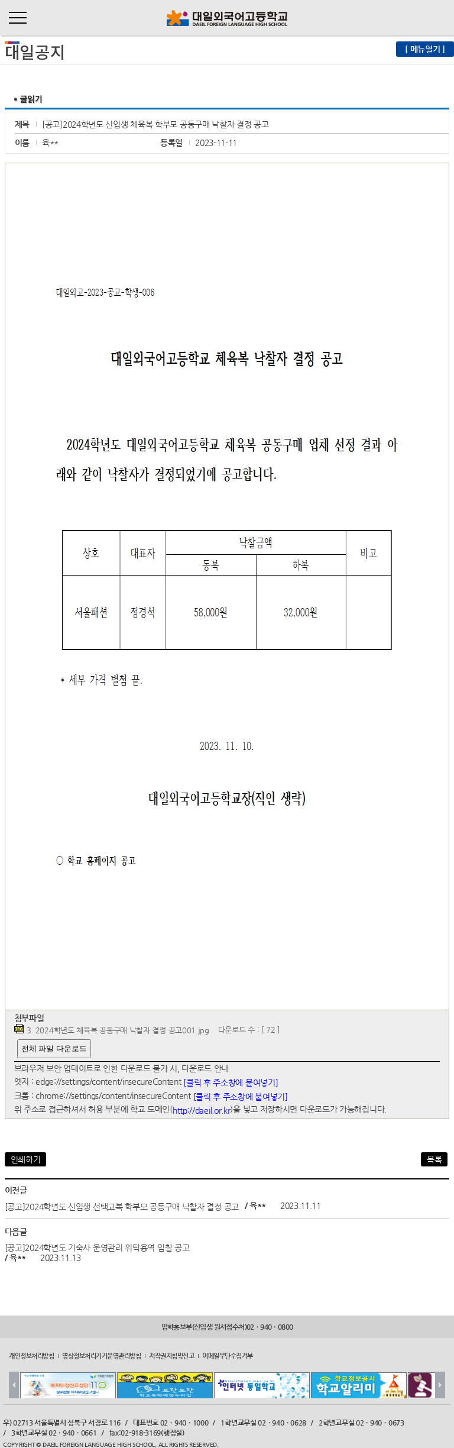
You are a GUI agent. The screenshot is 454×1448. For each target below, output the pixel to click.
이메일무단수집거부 (227, 1356)
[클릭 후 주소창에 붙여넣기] (230, 1082)
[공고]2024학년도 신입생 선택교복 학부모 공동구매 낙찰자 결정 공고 (122, 1206)
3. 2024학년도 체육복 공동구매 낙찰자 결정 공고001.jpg (118, 1030)
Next (440, 1385)
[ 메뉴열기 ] (425, 49)
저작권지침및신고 (171, 1356)
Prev (14, 1385)
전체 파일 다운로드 (54, 1048)
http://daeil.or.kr (202, 1110)
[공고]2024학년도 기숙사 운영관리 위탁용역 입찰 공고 (97, 1247)
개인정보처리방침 (31, 1356)
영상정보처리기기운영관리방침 (101, 1356)
